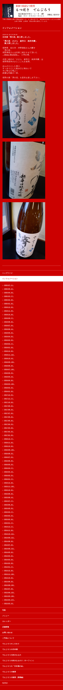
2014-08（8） (9, 541)
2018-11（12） (9, 355)
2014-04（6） (9, 556)
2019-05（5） (9, 333)
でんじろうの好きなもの (11, 655)
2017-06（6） (9, 417)
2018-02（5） (9, 387)
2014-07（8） (9, 545)
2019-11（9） (9, 311)
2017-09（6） (9, 406)
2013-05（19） (9, 596)
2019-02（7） (9, 344)
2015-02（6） (9, 519)
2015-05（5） (9, 508)
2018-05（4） (9, 377)
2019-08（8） (9, 322)
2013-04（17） (9, 600)
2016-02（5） (9, 475)
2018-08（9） (9, 366)
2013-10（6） (9, 578)
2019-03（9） (9, 340)
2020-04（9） (9, 292)
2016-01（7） (9, 479)
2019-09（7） (9, 318)
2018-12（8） (9, 351)
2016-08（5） (9, 453)
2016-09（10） (9, 450)
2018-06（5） (9, 373)
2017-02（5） (9, 431)
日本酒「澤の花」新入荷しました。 (17, 37)
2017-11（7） (9, 398)
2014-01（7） (9, 567)
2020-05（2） (9, 289)
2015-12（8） (9, 483)
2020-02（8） (9, 300)
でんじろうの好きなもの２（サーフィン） (18, 660)
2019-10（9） (9, 314)
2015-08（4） (9, 497)
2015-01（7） (9, 523)
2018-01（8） (9, 391)
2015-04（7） (9, 512)
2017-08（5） (9, 409)
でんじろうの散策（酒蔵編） (13, 677)
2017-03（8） (9, 428)
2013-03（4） (9, 603)
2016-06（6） (9, 461)
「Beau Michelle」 (11, 55)
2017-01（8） (9, 435)
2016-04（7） (9, 468)
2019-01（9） (9, 347)
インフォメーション (10, 279)
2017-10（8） (9, 402)
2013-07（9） (9, 589)
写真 (4, 610)
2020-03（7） (9, 296)
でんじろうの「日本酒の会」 (13, 666)
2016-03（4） (9, 472)
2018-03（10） (9, 384)
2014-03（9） (9, 559)
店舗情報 (5, 627)
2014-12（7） (9, 526)
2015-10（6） (9, 490)
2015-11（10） (9, 486)
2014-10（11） (9, 534)
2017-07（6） (9, 413)
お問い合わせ (7, 632)
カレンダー (6, 621)
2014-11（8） (9, 530)
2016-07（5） (9, 457)
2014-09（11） (9, 537)
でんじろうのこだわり (10, 644)
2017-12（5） (9, 395)
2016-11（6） (9, 442)
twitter (5, 683)
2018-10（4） (9, 358)
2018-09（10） (9, 362)
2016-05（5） (9, 464)
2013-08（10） (9, 585)
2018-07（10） (9, 369)
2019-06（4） (9, 329)
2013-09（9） (9, 581)
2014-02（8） (9, 563)
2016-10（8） (9, 446)
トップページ (7, 273)
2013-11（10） (9, 574)
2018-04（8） (9, 380)
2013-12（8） (9, 570)
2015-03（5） (9, 515)
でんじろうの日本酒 (10, 649)
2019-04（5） (9, 336)
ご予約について (8, 638)
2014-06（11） (9, 548)
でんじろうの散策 (9, 672)
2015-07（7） (9, 501)
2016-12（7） (9, 439)
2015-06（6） (9, 505)
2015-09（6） (9, 494)
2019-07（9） (9, 325)
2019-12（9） (9, 307)
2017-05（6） (9, 420)
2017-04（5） (9, 424)
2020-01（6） (9, 303)
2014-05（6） (9, 552)
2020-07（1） (9, 285)
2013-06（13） (9, 592)
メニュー (5, 616)
